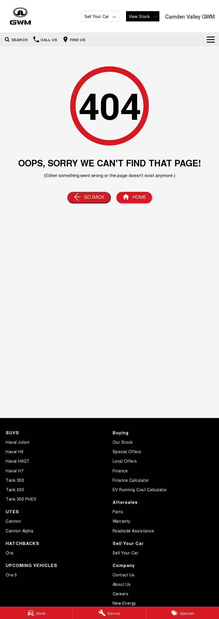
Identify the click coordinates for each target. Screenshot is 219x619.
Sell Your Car (96, 16)
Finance (120, 470)
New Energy (124, 603)
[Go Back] (89, 197)
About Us (122, 584)
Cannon (13, 521)
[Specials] (182, 613)
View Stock (139, 16)
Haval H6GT (17, 461)
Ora (9, 553)
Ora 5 (11, 575)
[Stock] (36, 613)
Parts (118, 511)
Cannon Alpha (19, 531)
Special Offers (127, 451)
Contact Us (124, 575)
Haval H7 (14, 470)
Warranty (121, 521)
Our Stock (123, 442)
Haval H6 (14, 451)
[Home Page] (20, 16)
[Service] (109, 613)
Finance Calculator (131, 480)
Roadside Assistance (133, 531)
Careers (121, 593)
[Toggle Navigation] (211, 39)
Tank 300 (15, 480)
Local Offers (125, 461)
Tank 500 (15, 489)
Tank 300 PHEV (21, 499)
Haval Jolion (17, 442)
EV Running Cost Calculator (140, 489)
